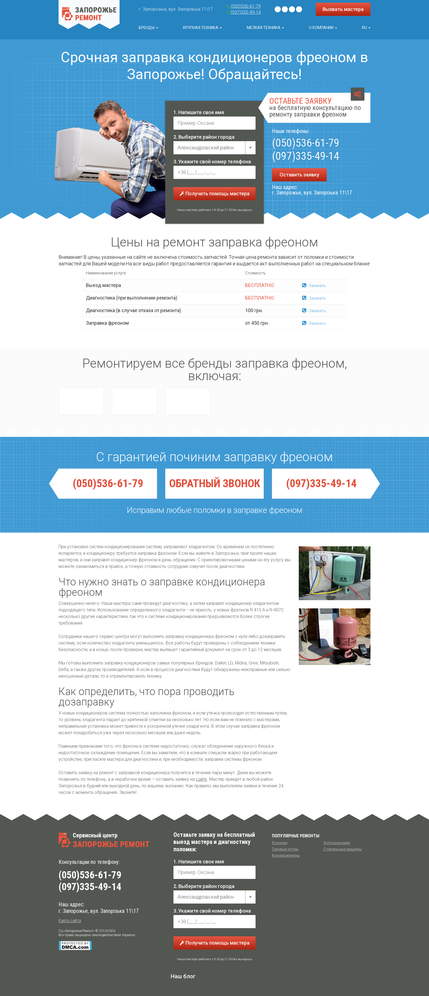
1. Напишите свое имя (198, 112)
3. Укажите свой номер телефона (212, 161)
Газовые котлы (285, 849)
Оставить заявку (299, 175)
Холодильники (336, 843)
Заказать (314, 285)
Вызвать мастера (343, 9)
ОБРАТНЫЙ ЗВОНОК (214, 484)
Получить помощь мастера (215, 193)
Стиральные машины (342, 849)
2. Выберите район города (203, 137)
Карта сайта (70, 920)
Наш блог (183, 976)
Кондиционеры (286, 855)
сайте (201, 779)
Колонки (279, 843)
